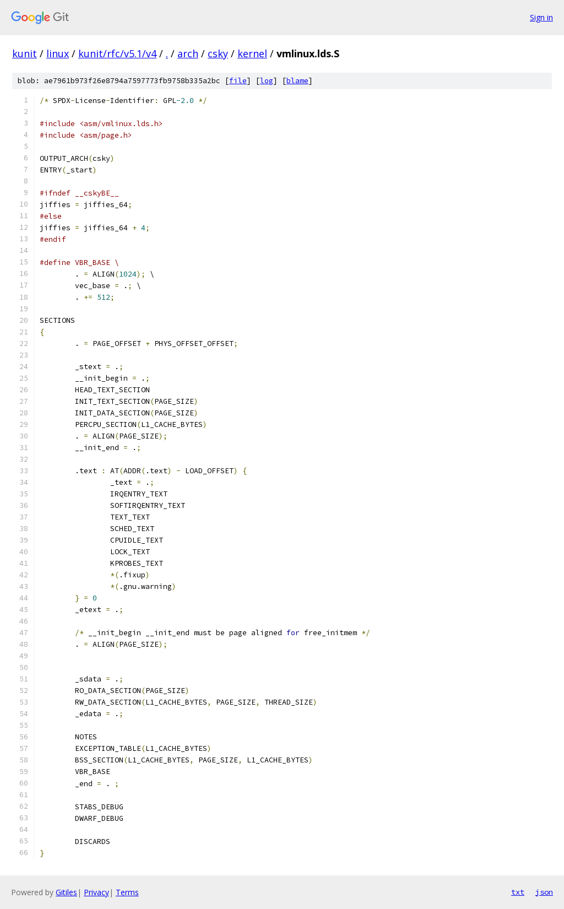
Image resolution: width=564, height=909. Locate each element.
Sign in (541, 17)
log (266, 80)
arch (187, 53)
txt (517, 892)
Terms (127, 892)
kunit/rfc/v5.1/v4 (117, 53)
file (238, 80)
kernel (252, 53)
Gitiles (66, 892)
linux (57, 53)
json (544, 892)
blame (297, 80)
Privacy (96, 892)
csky (218, 53)
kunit (24, 53)
